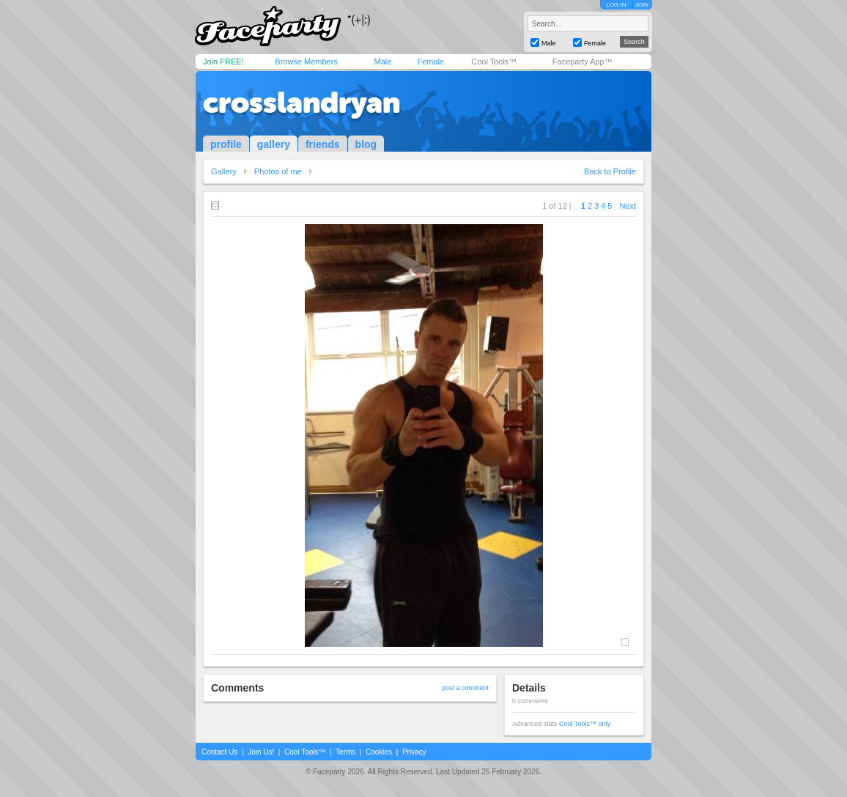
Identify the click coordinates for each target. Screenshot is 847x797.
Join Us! (261, 752)
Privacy (414, 752)
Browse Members (306, 61)
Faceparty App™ (582, 61)
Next (627, 205)
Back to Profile (610, 171)
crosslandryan (301, 102)
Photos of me (278, 171)
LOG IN (616, 4)
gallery (273, 144)
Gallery (224, 171)
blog (366, 144)
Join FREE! (223, 61)
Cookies (379, 752)
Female (430, 61)
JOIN (641, 4)
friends (323, 144)
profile (226, 144)
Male (382, 61)
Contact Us (219, 752)
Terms (345, 752)
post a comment (465, 688)
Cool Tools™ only (584, 723)
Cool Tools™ (494, 61)
